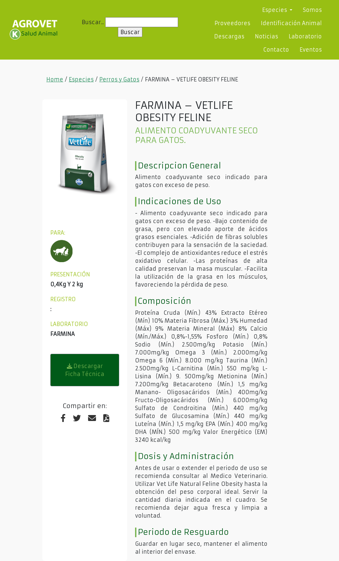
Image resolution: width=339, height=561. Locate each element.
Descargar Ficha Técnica (84, 370)
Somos (312, 10)
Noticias (266, 36)
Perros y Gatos (119, 79)
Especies (81, 79)
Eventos (311, 49)
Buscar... (93, 22)
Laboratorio (305, 36)
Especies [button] (275, 10)
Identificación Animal (291, 23)
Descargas (229, 36)
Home (54, 79)
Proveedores (232, 23)
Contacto (276, 49)
